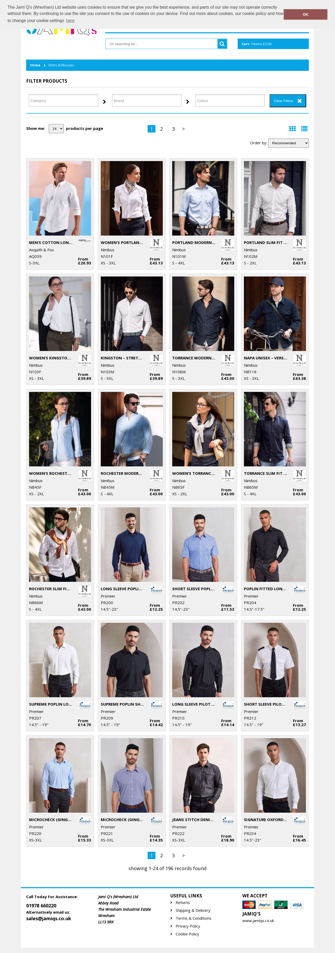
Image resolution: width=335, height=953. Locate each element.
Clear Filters (283, 101)
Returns (183, 902)
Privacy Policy (188, 926)
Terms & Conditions (193, 918)
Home (35, 65)
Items (256, 43)
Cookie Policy (187, 934)
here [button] (70, 20)
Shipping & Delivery (193, 910)
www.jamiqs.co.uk (258, 921)
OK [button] (306, 14)
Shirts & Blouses (61, 65)
